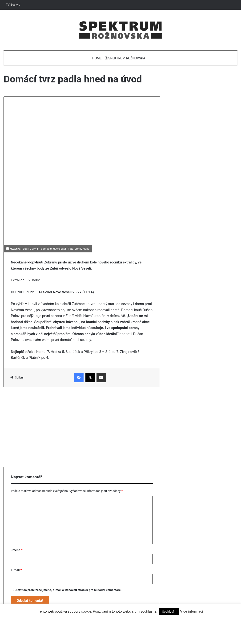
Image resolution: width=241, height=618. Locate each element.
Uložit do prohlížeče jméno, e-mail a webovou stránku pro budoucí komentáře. (68, 564)
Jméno (16, 524)
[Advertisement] (82, 401)
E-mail (16, 544)
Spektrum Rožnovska (125, 58)
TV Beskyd (13, 4)
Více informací (191, 611)
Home (97, 58)
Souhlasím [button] (169, 611)
